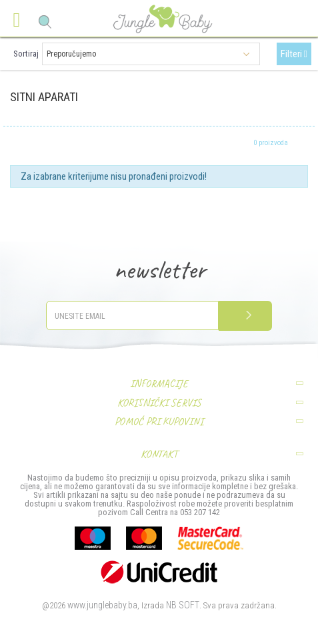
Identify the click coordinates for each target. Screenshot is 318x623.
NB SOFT (182, 605)
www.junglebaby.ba (102, 605)
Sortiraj (26, 54)
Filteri (294, 54)
